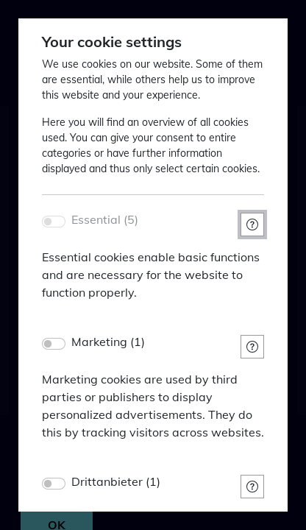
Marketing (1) (108, 342)
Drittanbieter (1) (115, 482)
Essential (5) (104, 220)
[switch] (53, 344)
